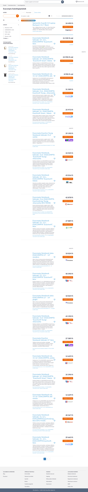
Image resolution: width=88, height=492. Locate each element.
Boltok (26, 481)
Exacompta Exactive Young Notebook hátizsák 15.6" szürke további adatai (44, 146)
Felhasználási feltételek (51, 478)
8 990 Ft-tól (68, 74)
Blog (4, 473)
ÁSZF (69, 484)
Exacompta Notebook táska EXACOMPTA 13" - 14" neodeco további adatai (42, 267)
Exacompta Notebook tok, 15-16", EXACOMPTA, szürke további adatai (43, 367)
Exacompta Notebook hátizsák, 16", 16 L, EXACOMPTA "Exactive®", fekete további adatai (43, 190)
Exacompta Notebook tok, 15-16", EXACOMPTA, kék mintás (42, 396)
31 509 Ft (69, 89)
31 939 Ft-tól (68, 38)
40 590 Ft (69, 274)
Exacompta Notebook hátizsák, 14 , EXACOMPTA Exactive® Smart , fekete (43, 111)
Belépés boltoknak (72, 473)
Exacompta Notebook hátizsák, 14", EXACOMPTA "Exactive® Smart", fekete (43, 59)
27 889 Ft (69, 221)
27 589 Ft (69, 338)
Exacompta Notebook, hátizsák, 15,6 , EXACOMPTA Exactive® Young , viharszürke (44, 91)
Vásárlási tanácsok (50, 473)
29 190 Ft (69, 133)
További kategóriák (29, 484)
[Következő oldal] (49, 459)
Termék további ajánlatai (37, 31)
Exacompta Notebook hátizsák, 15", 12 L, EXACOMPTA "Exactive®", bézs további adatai (43, 236)
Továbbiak (6, 38)
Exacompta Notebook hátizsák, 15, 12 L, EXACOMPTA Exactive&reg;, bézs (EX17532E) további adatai (43, 430)
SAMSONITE (8, 29)
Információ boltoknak (72, 476)
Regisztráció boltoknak (73, 478)
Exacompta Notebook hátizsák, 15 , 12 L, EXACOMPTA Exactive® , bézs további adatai (43, 452)
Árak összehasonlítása (66, 41)
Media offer (70, 486)
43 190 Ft (69, 316)
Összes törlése (37, 12)
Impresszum (49, 484)
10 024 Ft (69, 253)
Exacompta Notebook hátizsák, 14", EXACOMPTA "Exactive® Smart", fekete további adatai (42, 388)
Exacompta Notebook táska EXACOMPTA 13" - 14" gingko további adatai (44, 309)
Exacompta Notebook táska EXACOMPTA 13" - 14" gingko (43, 297)
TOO (6, 32)
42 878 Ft (69, 197)
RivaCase (7, 27)
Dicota (6, 36)
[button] (80, 1)
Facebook (5, 476)
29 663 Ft (69, 437)
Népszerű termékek (29, 476)
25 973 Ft (69, 110)
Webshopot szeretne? (72, 481)
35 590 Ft (69, 375)
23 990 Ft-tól (68, 57)
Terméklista (27, 486)
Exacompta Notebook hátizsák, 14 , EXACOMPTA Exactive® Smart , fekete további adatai (42, 123)
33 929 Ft (69, 153)
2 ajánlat (71, 44)
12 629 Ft (69, 356)
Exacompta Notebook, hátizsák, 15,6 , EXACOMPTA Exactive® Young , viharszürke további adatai (42, 102)
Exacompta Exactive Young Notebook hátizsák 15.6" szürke (43, 135)
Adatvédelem (49, 481)
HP (5, 34)
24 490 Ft (69, 23)
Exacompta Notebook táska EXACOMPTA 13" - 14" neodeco (43, 255)
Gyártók (26, 478)
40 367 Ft (69, 415)
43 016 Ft (69, 175)
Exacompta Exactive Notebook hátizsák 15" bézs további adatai (43, 349)
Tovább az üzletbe (68, 26)
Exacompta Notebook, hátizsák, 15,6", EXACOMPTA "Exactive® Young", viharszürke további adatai (42, 168)
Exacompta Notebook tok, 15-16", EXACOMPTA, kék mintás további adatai (43, 408)
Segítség (48, 476)
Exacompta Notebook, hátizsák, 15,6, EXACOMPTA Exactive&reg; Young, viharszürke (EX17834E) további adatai (43, 213)
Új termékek (27, 473)
